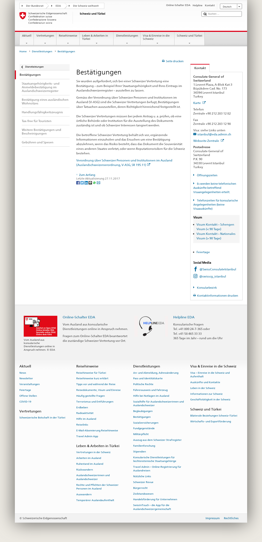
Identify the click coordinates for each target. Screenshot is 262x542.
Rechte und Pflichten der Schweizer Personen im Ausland (97, 486)
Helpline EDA (184, 317)
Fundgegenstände (144, 428)
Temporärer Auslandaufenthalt (95, 500)
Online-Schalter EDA (79, 317)
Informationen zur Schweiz (206, 393)
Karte (199, 103)
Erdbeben (82, 407)
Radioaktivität (85, 413)
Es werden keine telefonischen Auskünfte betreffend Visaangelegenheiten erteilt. (214, 188)
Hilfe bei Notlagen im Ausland (151, 395)
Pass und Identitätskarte (148, 378)
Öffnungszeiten (206, 175)
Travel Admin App (87, 436)
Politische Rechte (143, 384)
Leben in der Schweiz (202, 388)
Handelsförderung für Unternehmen (155, 499)
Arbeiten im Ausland (88, 458)
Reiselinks (82, 424)
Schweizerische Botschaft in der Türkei (42, 417)
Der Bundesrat (35, 5)
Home (23, 51)
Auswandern (84, 494)
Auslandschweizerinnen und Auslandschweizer (93, 477)
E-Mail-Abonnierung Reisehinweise (97, 430)
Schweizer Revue (143, 482)
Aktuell (27, 39)
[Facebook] (78, 182)
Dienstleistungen (127, 39)
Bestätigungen (142, 416)
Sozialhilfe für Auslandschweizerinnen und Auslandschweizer (158, 403)
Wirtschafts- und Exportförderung (210, 421)
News (22, 372)
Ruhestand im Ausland (89, 463)
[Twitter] (82, 182)
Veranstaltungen (29, 384)
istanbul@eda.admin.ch (214, 134)
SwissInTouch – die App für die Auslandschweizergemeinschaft (152, 507)
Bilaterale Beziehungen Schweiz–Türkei (213, 415)
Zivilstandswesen (143, 493)
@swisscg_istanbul (212, 276)
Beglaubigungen (143, 411)
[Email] (98, 182)
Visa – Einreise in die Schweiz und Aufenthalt (210, 374)
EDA (58, 5)
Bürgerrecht (140, 487)
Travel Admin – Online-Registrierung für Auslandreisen (157, 468)
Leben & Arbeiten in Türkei (97, 39)
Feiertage (203, 252)
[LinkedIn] (86, 182)
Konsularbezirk (206, 287)
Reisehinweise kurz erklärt (92, 378)
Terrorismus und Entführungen (94, 401)
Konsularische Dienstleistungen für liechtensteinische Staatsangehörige (154, 459)
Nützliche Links (142, 476)
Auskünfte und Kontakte (205, 382)
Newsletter (26, 378)
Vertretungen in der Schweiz (93, 452)
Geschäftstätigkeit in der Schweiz (210, 399)
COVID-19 (25, 401)
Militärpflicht (141, 434)
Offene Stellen (28, 395)
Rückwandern (84, 469)
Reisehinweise (68, 39)
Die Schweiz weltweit (86, 5)
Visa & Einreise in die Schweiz (157, 39)
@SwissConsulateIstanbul (218, 269)
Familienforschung (144, 445)
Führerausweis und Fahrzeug (150, 390)
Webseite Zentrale (208, 140)
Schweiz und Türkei (190, 39)
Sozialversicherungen (145, 422)
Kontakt (198, 68)
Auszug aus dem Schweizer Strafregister (157, 439)
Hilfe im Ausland (86, 418)
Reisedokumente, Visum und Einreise (98, 390)
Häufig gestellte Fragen (90, 395)
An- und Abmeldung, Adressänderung (155, 372)
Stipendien (139, 451)
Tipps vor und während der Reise (95, 384)
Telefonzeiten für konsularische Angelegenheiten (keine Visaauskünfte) (215, 205)
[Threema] (91, 182)
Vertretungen (45, 39)
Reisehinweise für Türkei (91, 372)
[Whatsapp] (95, 182)
